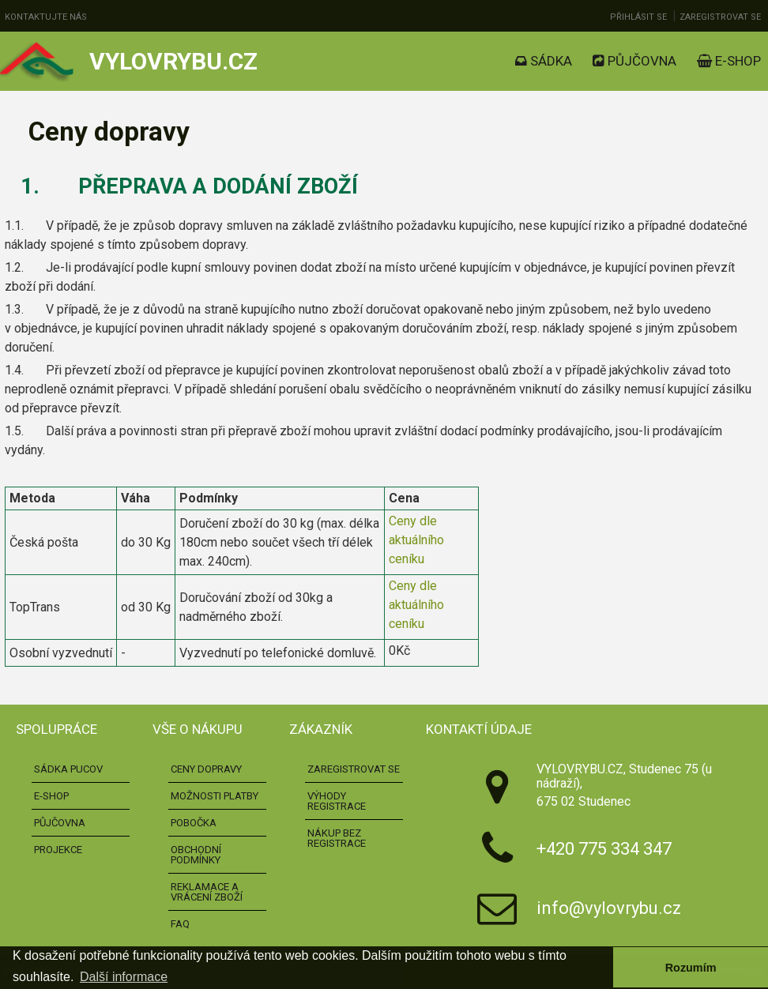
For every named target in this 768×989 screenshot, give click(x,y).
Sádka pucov (68, 769)
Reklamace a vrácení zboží (207, 892)
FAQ (180, 924)
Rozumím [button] (691, 967)
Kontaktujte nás (46, 17)
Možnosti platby (214, 796)
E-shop (729, 61)
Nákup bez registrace (336, 838)
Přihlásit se (638, 17)
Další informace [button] (124, 976)
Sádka (543, 61)
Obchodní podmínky (196, 854)
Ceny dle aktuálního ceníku (416, 539)
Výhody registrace (336, 801)
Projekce (58, 849)
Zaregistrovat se (720, 17)
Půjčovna (634, 61)
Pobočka (193, 823)
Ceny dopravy (206, 769)
